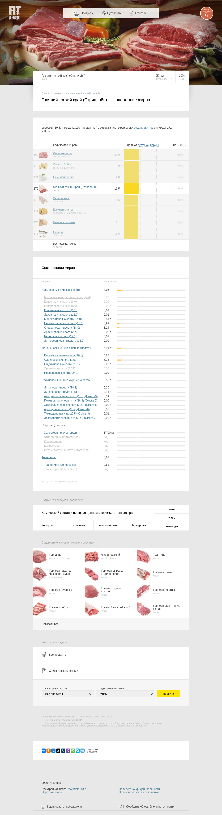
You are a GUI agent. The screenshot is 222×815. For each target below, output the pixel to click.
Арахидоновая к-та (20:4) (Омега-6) (66, 409)
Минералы (139, 525)
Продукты (87, 13)
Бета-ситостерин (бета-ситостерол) (66, 450)
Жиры (172, 517)
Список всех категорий (60, 670)
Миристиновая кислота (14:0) (63, 318)
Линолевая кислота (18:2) (60, 387)
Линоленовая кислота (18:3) (62, 391)
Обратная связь (52, 792)
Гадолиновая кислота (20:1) (62, 364)
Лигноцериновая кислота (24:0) (64, 340)
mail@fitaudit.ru (77, 789)
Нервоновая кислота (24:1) (61, 372)
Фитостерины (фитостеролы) (62, 437)
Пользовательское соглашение (139, 792)
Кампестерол (52, 445)
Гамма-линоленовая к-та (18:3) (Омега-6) (70, 400)
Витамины (78, 525)
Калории (47, 525)
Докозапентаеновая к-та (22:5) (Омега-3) (70, 417)
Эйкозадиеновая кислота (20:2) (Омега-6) (70, 404)
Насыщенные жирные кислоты (61, 289)
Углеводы (172, 526)
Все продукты (54, 654)
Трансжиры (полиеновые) (60, 469)
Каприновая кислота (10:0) (61, 310)
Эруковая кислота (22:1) (59, 368)
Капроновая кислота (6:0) (60, 301)
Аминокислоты (108, 525)
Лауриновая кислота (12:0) (61, 314)
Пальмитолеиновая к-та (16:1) (63, 355)
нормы (148, 145)
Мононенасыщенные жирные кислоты (66, 347)
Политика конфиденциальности (139, 789)
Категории (141, 13)
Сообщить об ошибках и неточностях (150, 806)
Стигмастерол (53, 441)
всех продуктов (143, 127)
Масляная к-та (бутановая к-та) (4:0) (67, 297)
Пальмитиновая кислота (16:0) (63, 323)
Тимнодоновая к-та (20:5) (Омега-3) (67, 413)
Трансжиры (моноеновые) (60, 464)
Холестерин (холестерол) (60, 432)
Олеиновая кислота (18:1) (60, 359)
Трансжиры (49, 457)
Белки (172, 509)
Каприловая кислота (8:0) (60, 305)
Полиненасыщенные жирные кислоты (66, 380)
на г (178, 145)
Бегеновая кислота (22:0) (60, 336)
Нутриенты (114, 13)
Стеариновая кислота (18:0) (62, 327)
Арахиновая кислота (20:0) (61, 332)
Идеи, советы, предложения (65, 806)
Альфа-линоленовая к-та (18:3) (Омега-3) (70, 396)
